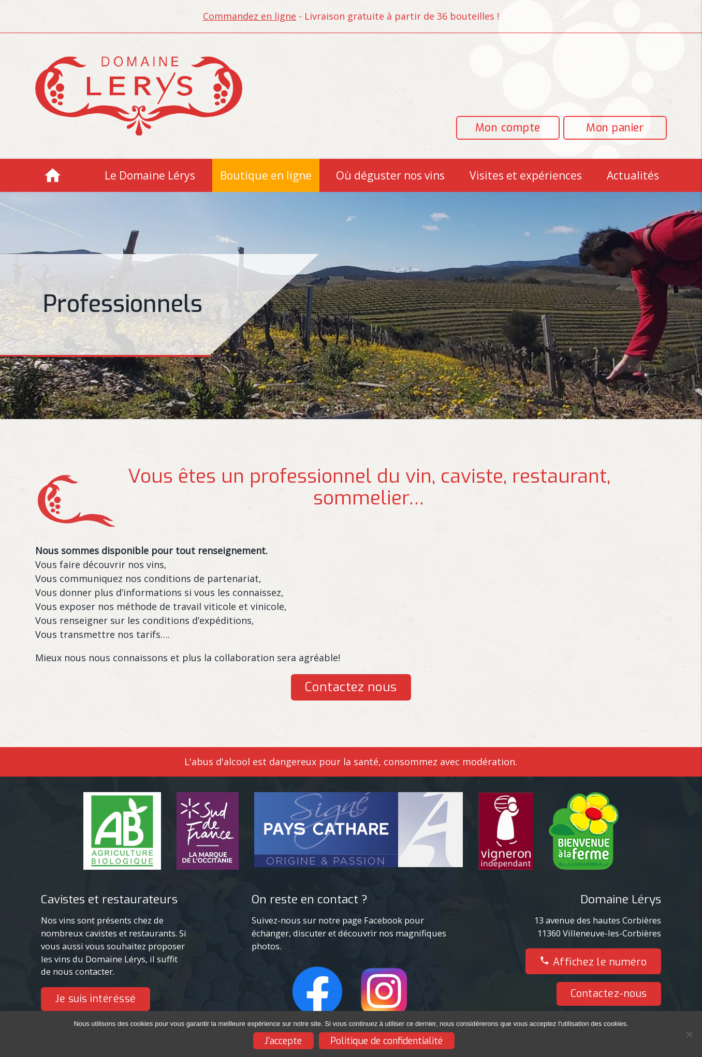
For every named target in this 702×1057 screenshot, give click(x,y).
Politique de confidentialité (386, 1041)
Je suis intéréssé (95, 998)
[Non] (689, 1034)
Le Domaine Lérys (150, 175)
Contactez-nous (609, 993)
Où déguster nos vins (390, 175)
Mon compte (507, 128)
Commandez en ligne (249, 16)
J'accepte (283, 1041)
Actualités (633, 175)
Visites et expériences (526, 175)
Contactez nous (351, 687)
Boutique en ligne (266, 175)
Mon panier (615, 128)
